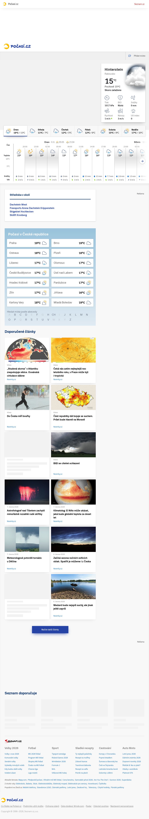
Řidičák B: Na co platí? (131, 765)
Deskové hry (82, 787)
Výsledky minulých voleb (14, 765)
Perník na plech (81, 773)
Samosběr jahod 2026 (84, 780)
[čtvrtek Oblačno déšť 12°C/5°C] (62, 131)
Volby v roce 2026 (12, 754)
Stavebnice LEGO (44, 787)
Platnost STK (128, 773)
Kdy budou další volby (13, 769)
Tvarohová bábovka (83, 765)
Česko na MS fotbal (36, 765)
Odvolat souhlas (101, 806)
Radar (89, 806)
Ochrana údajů (52, 806)
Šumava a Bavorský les (108, 762)
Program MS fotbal (35, 758)
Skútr (35, 784)
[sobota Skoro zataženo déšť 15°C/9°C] (110, 131)
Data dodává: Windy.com (72, 806)
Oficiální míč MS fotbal (52, 780)
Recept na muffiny (82, 758)
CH (54, 314)
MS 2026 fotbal (34, 754)
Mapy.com (22, 780)
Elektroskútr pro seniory (77, 784)
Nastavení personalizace (121, 806)
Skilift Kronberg (18, 215)
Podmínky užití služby (33, 806)
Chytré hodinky (104, 787)
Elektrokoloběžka (45, 784)
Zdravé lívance (81, 762)
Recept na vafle (81, 769)
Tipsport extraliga (59, 754)
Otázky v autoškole (130, 769)
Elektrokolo (20, 784)
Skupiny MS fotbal (35, 762)
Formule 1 (56, 765)
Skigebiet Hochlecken (21, 211)
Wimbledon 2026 (59, 762)
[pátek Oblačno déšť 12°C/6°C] (86, 131)
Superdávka (126, 780)
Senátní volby (10, 762)
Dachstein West (18, 204)
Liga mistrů (32, 773)
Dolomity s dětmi (106, 773)
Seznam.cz (139, 4)
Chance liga (33, 769)
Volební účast (10, 773)
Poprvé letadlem (105, 758)
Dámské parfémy (59, 787)
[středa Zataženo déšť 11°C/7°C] (39, 131)
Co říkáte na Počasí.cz (11, 806)
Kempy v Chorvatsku (107, 754)
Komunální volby (11, 758)
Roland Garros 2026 (60, 758)
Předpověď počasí (35, 780)
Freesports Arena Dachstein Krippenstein (32, 208)
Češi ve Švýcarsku (106, 765)
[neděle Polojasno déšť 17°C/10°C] (133, 131)
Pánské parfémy (117, 787)
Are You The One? (101, 780)
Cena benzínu (68, 780)
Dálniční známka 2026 (131, 758)
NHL (53, 769)
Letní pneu (71, 787)
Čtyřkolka (102, 784)
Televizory (92, 787)
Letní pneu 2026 (129, 754)
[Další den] (142, 161)
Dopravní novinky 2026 (132, 762)
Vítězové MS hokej (59, 773)
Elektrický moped (60, 784)
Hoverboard (92, 784)
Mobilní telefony (29, 787)
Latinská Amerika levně (108, 769)
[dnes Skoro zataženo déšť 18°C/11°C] (15, 131)
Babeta (29, 784)
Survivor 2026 (115, 780)
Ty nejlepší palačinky (83, 754)
